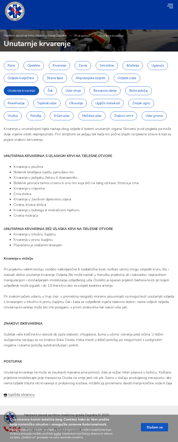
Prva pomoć (82, 36)
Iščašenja (133, 65)
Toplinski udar (47, 103)
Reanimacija (16, 103)
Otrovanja (76, 103)
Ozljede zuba (127, 78)
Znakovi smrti (123, 116)
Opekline (33, 65)
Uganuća (158, 65)
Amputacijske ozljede (90, 78)
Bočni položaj (138, 90)
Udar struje (73, 90)
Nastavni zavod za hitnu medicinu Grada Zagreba (35, 35)
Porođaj (35, 116)
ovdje (57, 434)
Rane (11, 65)
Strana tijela (55, 78)
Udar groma (154, 116)
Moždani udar (92, 116)
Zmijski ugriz (141, 103)
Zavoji (83, 65)
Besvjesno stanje (104, 90)
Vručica (13, 116)
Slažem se (155, 427)
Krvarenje (59, 65)
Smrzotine (107, 65)
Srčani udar (61, 116)
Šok (50, 90)
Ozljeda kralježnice (21, 78)
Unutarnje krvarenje (111, 36)
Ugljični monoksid (107, 103)
